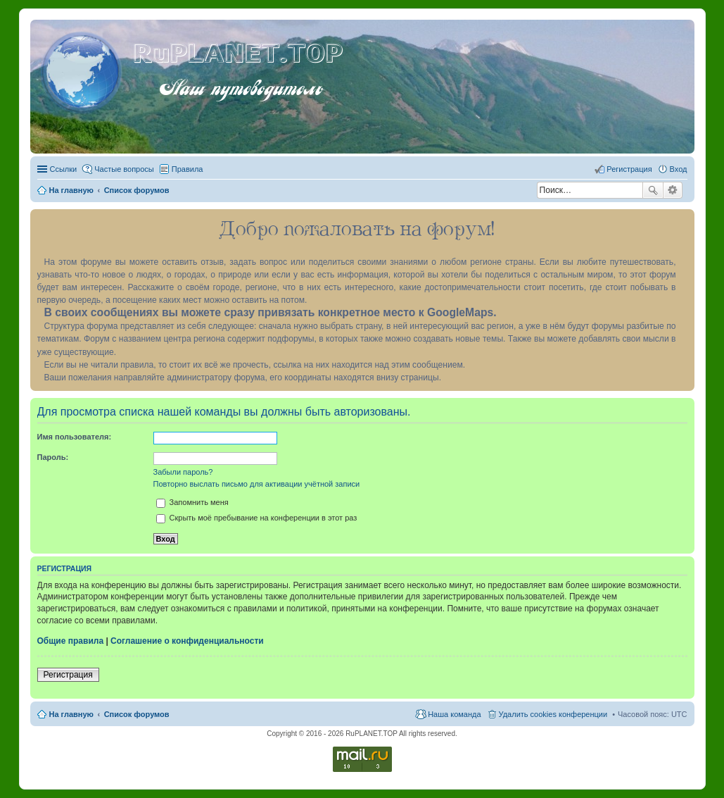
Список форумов (137, 714)
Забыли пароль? (183, 472)
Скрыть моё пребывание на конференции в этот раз (256, 517)
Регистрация (68, 675)
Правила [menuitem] (187, 169)
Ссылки (63, 169)
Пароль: (53, 457)
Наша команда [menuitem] (454, 714)
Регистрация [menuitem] (629, 169)
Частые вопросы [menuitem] (124, 169)
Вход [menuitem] (678, 169)
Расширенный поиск (672, 190)
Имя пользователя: (74, 436)
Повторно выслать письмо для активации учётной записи (256, 484)
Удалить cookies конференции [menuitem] (553, 714)
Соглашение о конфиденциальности (187, 641)
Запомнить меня (192, 502)
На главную (71, 714)
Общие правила (70, 641)
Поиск (652, 190)
